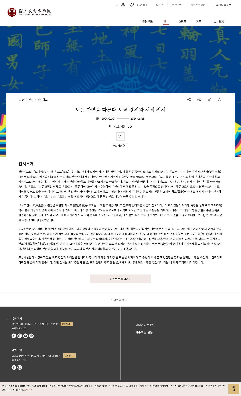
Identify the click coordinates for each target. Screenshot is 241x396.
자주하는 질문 (144, 332)
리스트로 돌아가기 (120, 279)
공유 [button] (189, 99)
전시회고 (42, 99)
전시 (31, 99)
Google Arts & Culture (31, 336)
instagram (19, 336)
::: (117, 5)
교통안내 (66, 324)
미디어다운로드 (145, 325)
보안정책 (28, 389)
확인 (233, 388)
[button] (199, 99)
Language (221, 4)
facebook (14, 336)
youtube (25, 336)
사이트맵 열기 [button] (119, 300)
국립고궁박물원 (29, 12)
